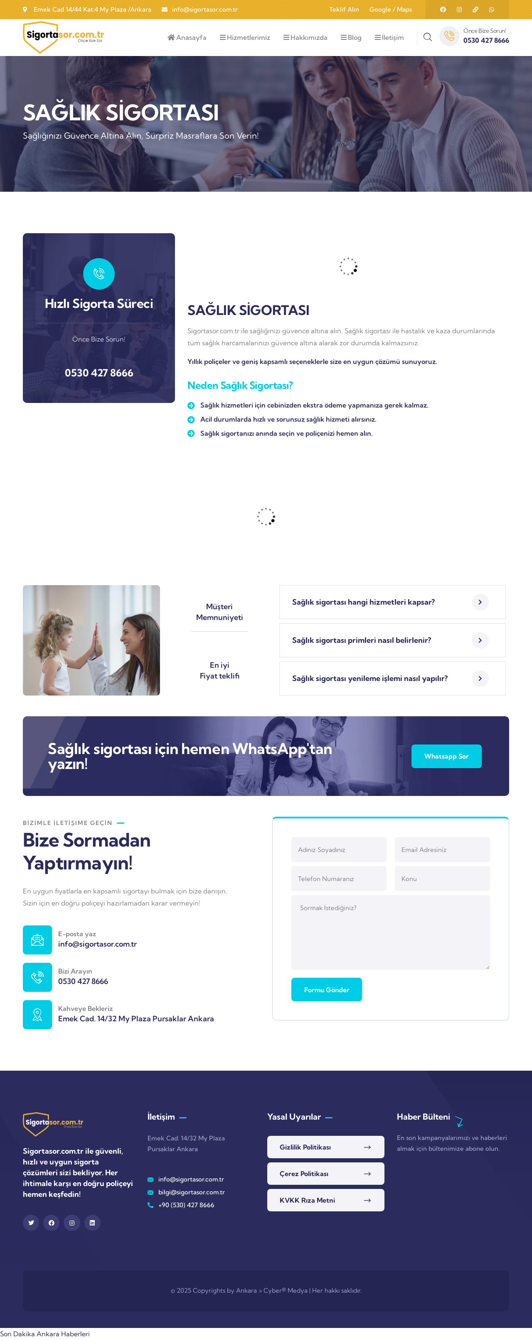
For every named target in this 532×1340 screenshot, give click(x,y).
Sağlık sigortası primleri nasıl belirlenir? (361, 640)
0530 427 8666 (99, 372)
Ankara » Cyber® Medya (272, 1290)
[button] (392, 602)
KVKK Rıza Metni (307, 1200)
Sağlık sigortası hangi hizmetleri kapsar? (363, 602)
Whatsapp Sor (445, 756)
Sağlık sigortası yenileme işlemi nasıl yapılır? (370, 678)
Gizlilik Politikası (305, 1147)
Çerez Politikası (304, 1173)
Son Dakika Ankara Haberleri (45, 1334)
